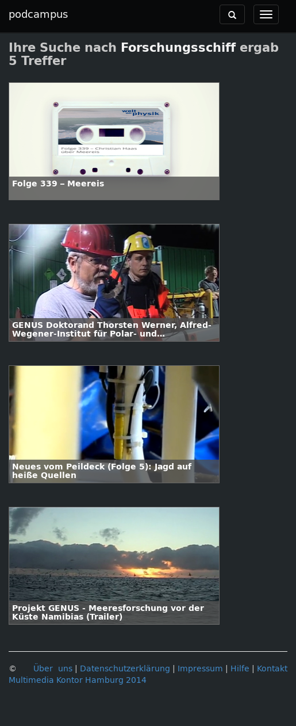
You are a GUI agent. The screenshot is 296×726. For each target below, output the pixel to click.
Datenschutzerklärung (125, 669)
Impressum (200, 669)
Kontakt (272, 669)
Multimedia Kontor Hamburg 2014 (78, 680)
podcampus (38, 14)
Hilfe (239, 669)
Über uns (52, 669)
